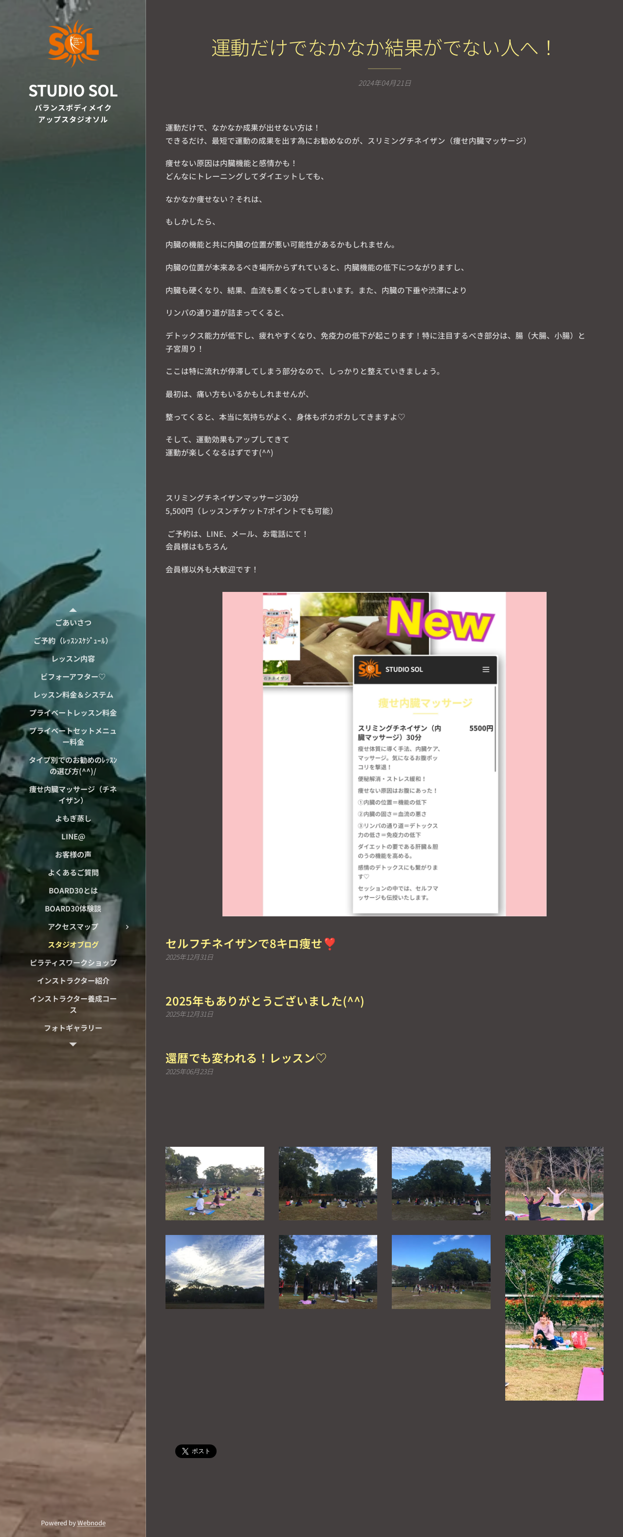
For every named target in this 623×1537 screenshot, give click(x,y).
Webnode (91, 1522)
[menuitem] (73, 622)
